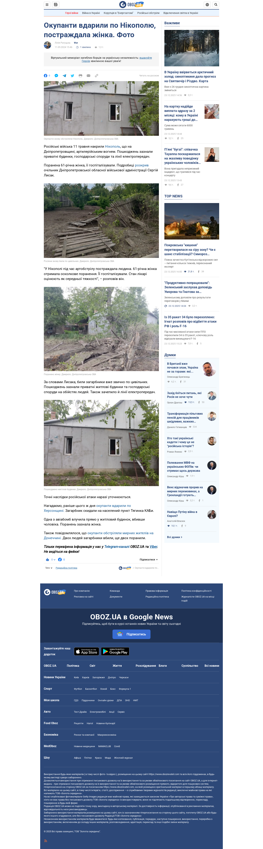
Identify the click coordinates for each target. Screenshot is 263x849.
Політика (73, 665)
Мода (108, 757)
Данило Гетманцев (177, 427)
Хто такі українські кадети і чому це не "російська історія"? (180, 442)
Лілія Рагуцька (62, 43)
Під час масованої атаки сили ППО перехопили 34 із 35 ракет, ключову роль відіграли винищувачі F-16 (188, 335)
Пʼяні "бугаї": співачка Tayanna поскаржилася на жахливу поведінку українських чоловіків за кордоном (182, 156)
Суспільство (190, 665)
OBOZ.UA (195, 780)
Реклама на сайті (83, 596)
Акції (111, 711)
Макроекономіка (107, 734)
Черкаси (124, 677)
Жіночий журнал (123, 757)
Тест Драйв (80, 711)
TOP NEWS (173, 196)
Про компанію (82, 590)
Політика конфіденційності (196, 590)
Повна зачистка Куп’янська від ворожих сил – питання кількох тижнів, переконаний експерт (191, 263)
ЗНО (127, 700)
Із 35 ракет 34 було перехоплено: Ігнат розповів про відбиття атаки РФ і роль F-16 (190, 321)
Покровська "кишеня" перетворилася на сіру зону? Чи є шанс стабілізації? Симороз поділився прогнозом (190, 249)
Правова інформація (157, 590)
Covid (117, 746)
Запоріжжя (98, 677)
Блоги (163, 665)
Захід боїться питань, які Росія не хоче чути (184, 395)
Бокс (113, 689)
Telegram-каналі (116, 547)
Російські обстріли (148, 12)
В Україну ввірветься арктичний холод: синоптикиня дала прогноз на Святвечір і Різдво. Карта (190, 76)
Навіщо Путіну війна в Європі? (182, 514)
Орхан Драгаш (174, 402)
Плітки (88, 757)
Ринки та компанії (84, 734)
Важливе (172, 23)
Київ (76, 677)
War (76, 43)
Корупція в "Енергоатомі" (118, 12)
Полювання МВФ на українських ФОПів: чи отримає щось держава (183, 466)
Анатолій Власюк (176, 521)
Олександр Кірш (175, 476)
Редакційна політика (66, 568)
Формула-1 (125, 689)
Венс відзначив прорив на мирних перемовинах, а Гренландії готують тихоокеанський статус (185, 491)
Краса (98, 757)
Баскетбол (91, 689)
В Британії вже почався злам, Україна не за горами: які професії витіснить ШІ (182, 368)
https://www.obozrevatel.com (164, 774)
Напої (90, 723)
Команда (115, 590)
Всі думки (173, 537)
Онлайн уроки (106, 700)
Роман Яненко (174, 452)
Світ (92, 665)
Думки (170, 355)
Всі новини (212, 665)
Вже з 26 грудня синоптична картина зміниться (186, 88)
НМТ (135, 700)
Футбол (78, 689)
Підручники (88, 700)
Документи (116, 596)
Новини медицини (84, 746)
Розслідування (146, 665)
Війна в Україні (91, 12)
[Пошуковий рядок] (216, 4)
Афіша (77, 757)
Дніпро (112, 677)
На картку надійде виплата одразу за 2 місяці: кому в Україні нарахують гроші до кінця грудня (181, 113)
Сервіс (121, 711)
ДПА (119, 700)
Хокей (103, 689)
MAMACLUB (104, 746)
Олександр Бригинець (178, 377)
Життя (117, 665)
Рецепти (78, 723)
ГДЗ (76, 700)
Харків (85, 677)
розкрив (142, 165)
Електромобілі (98, 711)
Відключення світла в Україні (180, 12)
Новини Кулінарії (105, 723)
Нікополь (112, 146)
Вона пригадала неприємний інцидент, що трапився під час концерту (182, 172)
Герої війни (71, 12)
